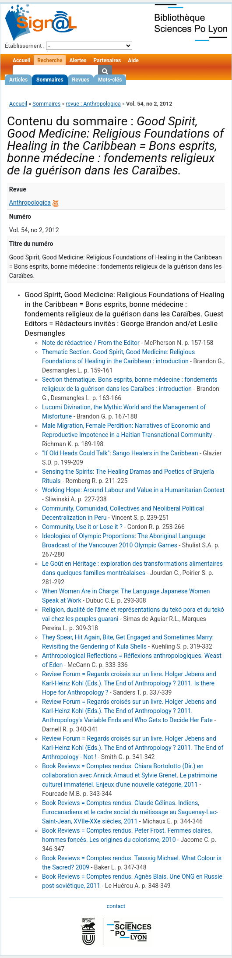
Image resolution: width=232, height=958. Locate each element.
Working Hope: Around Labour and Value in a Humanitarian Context (133, 489)
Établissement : (25, 46)
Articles (18, 80)
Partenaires (107, 60)
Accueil (21, 60)
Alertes (77, 60)
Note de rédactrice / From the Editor (91, 342)
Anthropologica (30, 202)
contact (116, 906)
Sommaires (49, 80)
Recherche (49, 60)
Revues (81, 80)
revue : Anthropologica (93, 103)
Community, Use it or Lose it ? (82, 526)
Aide (133, 60)
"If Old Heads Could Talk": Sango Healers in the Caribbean (120, 453)
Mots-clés (110, 80)
